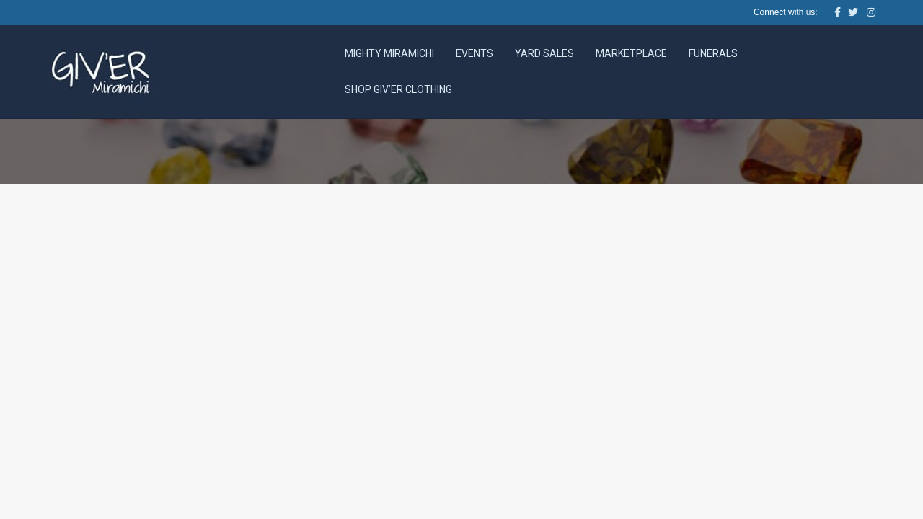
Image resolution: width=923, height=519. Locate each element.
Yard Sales (544, 53)
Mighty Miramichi (389, 53)
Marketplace (631, 53)
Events (474, 53)
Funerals (713, 53)
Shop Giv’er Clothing (398, 89)
